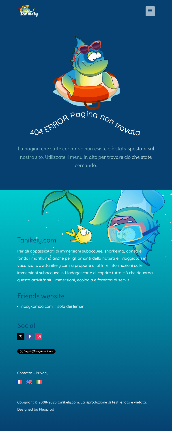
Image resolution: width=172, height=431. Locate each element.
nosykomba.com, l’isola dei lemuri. (53, 306)
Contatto (24, 373)
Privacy (42, 373)
